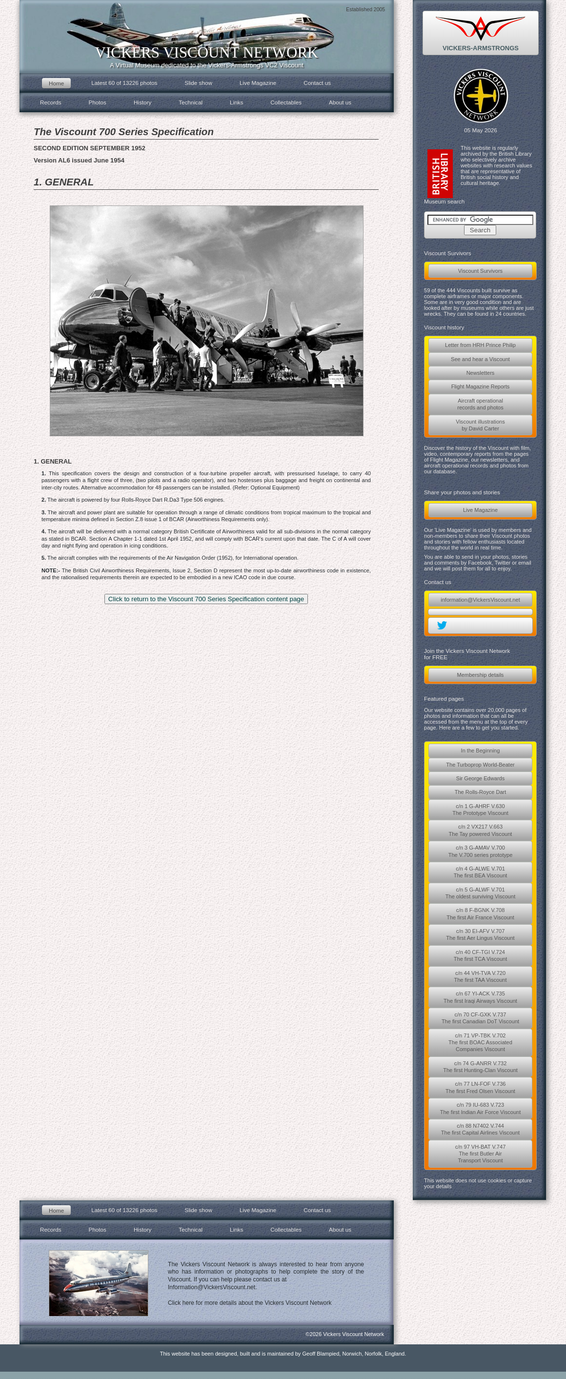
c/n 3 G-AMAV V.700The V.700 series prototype (480, 851)
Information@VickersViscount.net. (212, 1287)
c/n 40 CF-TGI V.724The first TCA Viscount (480, 955)
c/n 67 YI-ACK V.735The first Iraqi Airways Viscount (480, 997)
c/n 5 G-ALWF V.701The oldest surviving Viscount (480, 893)
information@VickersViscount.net (480, 600)
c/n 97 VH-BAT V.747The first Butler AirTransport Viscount (480, 1154)
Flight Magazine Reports (480, 386)
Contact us (317, 83)
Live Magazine (480, 510)
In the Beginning (480, 750)
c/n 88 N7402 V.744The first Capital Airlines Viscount (480, 1129)
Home (56, 83)
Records (50, 102)
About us (340, 102)
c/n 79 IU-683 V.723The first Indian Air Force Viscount (480, 1108)
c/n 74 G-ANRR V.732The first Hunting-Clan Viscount (480, 1066)
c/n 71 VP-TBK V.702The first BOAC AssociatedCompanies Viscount (480, 1043)
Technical (190, 102)
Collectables (286, 102)
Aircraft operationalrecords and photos (480, 404)
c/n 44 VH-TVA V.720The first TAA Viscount (480, 976)
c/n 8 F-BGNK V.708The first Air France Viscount (480, 913)
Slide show (198, 83)
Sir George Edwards (480, 778)
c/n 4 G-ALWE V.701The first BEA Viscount (480, 872)
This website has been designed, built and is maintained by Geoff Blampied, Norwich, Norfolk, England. (283, 1354)
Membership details (480, 675)
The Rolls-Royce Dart (480, 792)
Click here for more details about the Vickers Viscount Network (250, 1302)
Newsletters (480, 373)
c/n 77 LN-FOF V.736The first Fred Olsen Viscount (480, 1087)
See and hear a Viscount (480, 359)
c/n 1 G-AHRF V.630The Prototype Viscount (480, 809)
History (142, 102)
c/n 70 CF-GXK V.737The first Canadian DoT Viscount (480, 1018)
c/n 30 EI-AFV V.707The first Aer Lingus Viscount (480, 934)
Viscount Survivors (480, 271)
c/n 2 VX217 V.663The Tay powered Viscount (480, 830)
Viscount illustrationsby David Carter (480, 425)
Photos (97, 102)
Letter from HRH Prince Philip (480, 345)
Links (236, 102)
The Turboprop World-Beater (480, 765)
